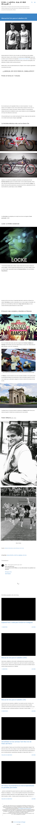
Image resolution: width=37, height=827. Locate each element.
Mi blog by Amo (8, 571)
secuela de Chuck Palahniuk (23, 58)
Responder (8, 573)
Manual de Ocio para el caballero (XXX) (14, 658)
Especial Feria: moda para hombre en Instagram (17, 622)
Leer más (34, 627)
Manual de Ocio (23, 555)
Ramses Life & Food (20, 548)
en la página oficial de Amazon (24, 808)
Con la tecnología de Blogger (18, 822)
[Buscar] (32, 2)
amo (6, 564)
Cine (8, 555)
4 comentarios (4, 711)
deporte (11, 555)
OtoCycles (11, 548)
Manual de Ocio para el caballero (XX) (13, 700)
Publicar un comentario (6, 798)
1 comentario (4, 627)
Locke (14, 548)
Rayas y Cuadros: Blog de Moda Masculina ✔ (13, 3)
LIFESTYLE (16, 555)
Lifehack (6, 548)
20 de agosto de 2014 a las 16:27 (15, 564)
